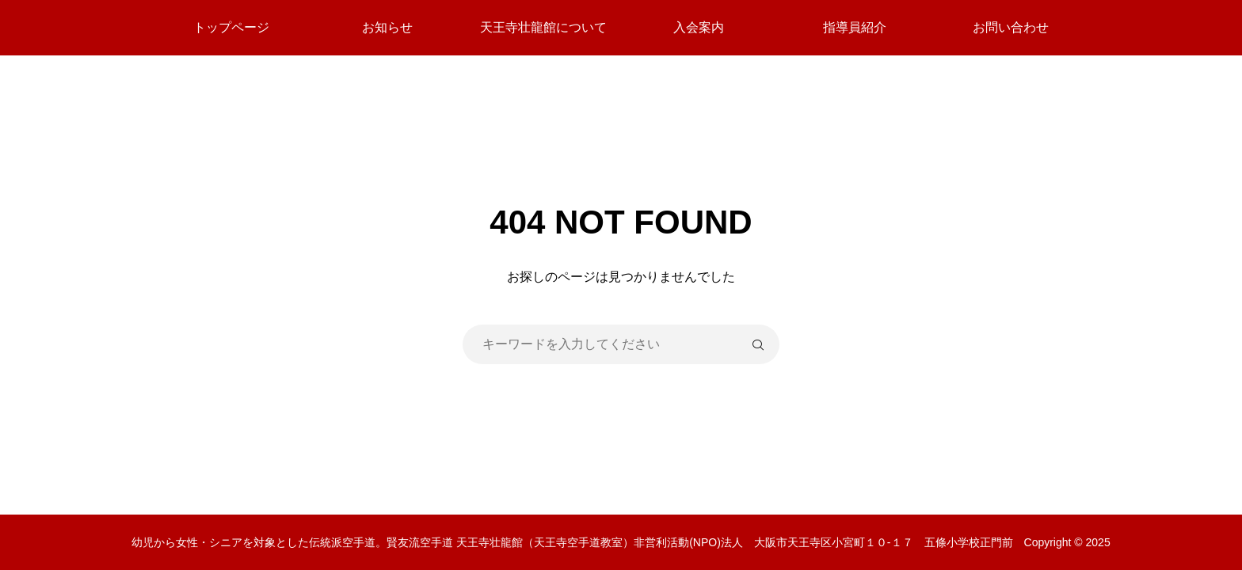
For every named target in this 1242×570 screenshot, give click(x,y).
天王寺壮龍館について (543, 27)
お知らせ (387, 27)
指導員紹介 (854, 27)
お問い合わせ (1011, 27)
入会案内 (698, 27)
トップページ (231, 27)
